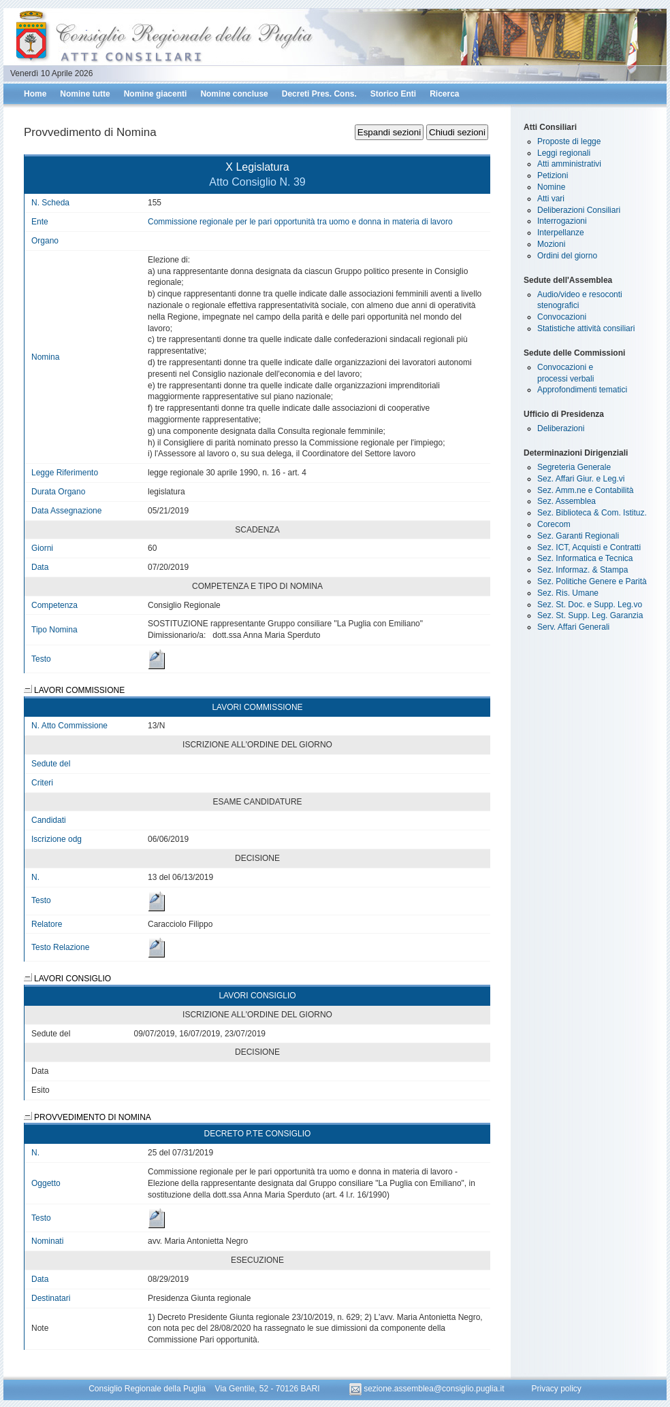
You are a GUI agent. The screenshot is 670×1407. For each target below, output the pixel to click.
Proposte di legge (569, 141)
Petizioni (552, 175)
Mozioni (551, 244)
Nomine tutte (85, 94)
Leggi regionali (563, 153)
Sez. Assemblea (566, 501)
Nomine (551, 187)
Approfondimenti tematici (582, 389)
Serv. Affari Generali (573, 627)
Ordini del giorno (567, 255)
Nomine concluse (234, 94)
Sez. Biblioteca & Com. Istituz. (592, 513)
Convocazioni (561, 317)
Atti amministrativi (569, 164)
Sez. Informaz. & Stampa (582, 570)
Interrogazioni (562, 221)
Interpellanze (560, 232)
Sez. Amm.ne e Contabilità (585, 490)
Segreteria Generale (574, 467)
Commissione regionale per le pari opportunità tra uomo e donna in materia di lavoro (300, 221)
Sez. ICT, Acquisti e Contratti (589, 547)
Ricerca (444, 94)
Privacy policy (556, 1388)
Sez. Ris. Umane (568, 593)
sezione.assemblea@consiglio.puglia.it (428, 1388)
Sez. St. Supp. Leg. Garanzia (590, 615)
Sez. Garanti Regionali (578, 536)
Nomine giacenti (155, 94)
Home (35, 94)
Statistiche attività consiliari (586, 328)
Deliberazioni (560, 428)
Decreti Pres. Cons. (319, 94)
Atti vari (550, 198)
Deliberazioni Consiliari (578, 210)
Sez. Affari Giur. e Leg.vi (581, 479)
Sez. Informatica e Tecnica (585, 558)
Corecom (554, 524)
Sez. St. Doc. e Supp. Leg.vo (589, 604)
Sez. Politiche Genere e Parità (592, 581)
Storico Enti (393, 94)
